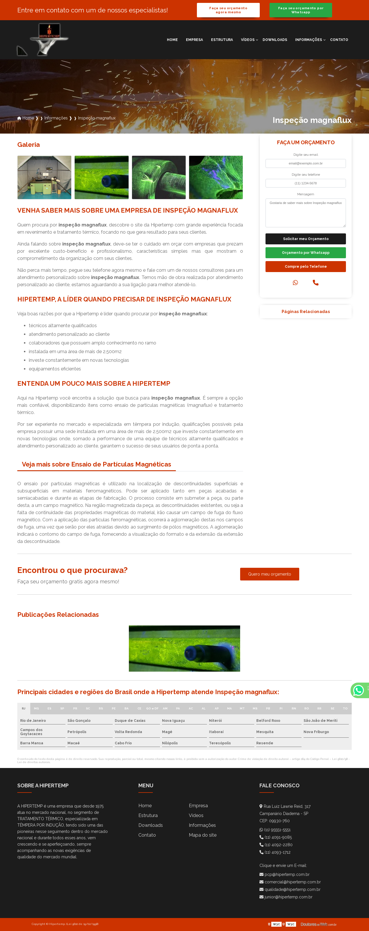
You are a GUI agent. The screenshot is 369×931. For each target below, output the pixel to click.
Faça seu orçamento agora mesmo (228, 10)
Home (172, 40)
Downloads (275, 40)
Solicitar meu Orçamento (306, 239)
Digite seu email (305, 155)
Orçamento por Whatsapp (306, 253)
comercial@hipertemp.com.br (290, 882)
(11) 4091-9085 (275, 837)
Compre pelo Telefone (306, 267)
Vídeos (248, 40)
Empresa (194, 40)
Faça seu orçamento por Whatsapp (300, 10)
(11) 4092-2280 (276, 844)
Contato (339, 40)
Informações (308, 40)
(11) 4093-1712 (275, 852)
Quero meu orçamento (269, 574)
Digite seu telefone (306, 175)
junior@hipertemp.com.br (285, 897)
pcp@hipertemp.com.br (284, 874)
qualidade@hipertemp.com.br (290, 889)
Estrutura (222, 40)
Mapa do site (202, 835)
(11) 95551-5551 (275, 829)
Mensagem (305, 194)
